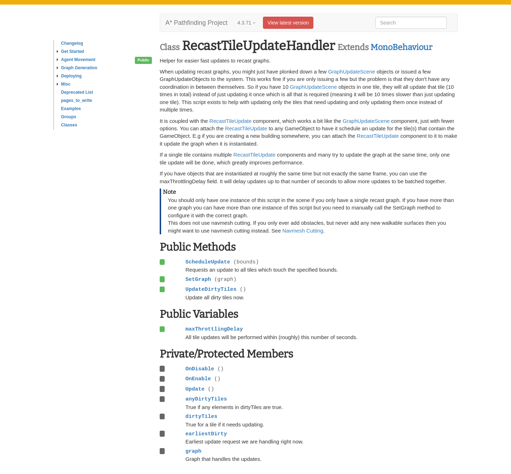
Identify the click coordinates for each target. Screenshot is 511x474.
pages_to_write (76, 100)
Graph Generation (77, 67)
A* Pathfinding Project (196, 22)
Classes (69, 124)
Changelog (72, 43)
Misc (64, 84)
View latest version (288, 23)
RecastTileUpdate (230, 121)
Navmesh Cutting (302, 231)
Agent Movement (76, 59)
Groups (68, 116)
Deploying (69, 75)
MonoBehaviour (401, 47)
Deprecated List (77, 92)
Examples (71, 108)
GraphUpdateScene (351, 72)
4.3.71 (246, 23)
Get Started (70, 51)
